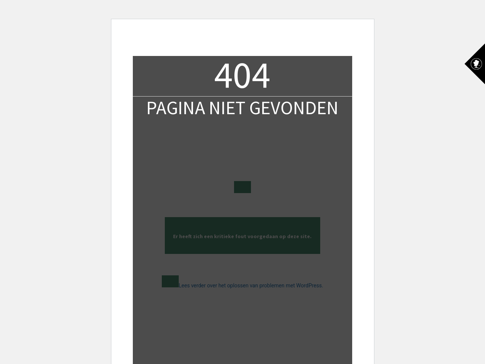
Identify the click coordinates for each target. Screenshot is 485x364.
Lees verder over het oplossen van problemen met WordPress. (251, 285)
